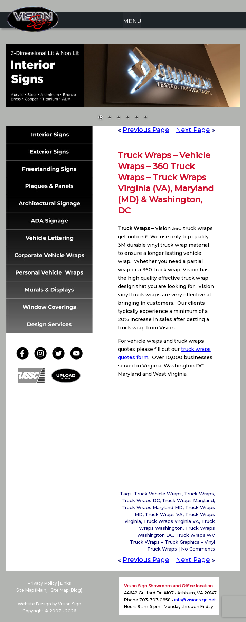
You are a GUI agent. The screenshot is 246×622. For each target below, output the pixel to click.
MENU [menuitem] (132, 21)
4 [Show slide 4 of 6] (127, 118)
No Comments (198, 549)
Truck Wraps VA (164, 514)
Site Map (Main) (32, 590)
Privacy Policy (42, 583)
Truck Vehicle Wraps (158, 493)
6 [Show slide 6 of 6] (145, 118)
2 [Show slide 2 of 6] (109, 118)
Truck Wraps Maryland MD (152, 507)
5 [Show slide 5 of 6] (136, 118)
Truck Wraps (199, 493)
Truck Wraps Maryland (188, 500)
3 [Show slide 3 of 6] (118, 118)
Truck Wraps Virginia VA (171, 521)
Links (65, 583)
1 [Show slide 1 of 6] (100, 118)
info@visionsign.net (195, 599)
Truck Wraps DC (141, 500)
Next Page (193, 130)
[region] (123, 86)
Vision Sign (69, 603)
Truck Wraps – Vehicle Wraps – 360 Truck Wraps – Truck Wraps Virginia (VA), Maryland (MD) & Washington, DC (166, 183)
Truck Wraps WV (195, 535)
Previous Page (146, 130)
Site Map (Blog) (66, 590)
